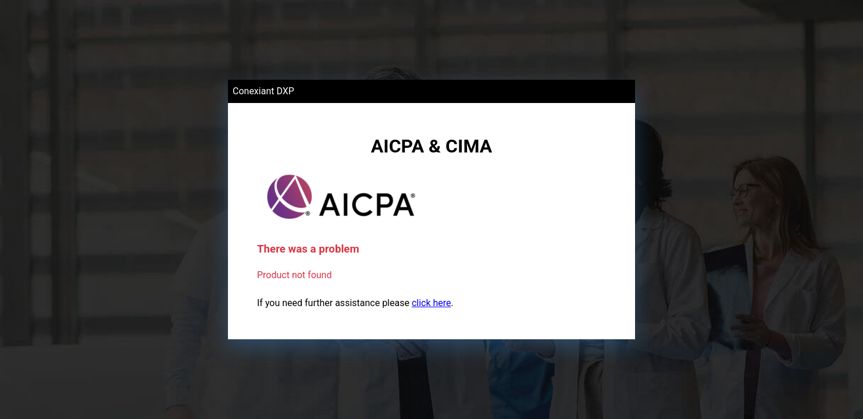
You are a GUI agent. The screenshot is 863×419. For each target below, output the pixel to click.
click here (431, 302)
